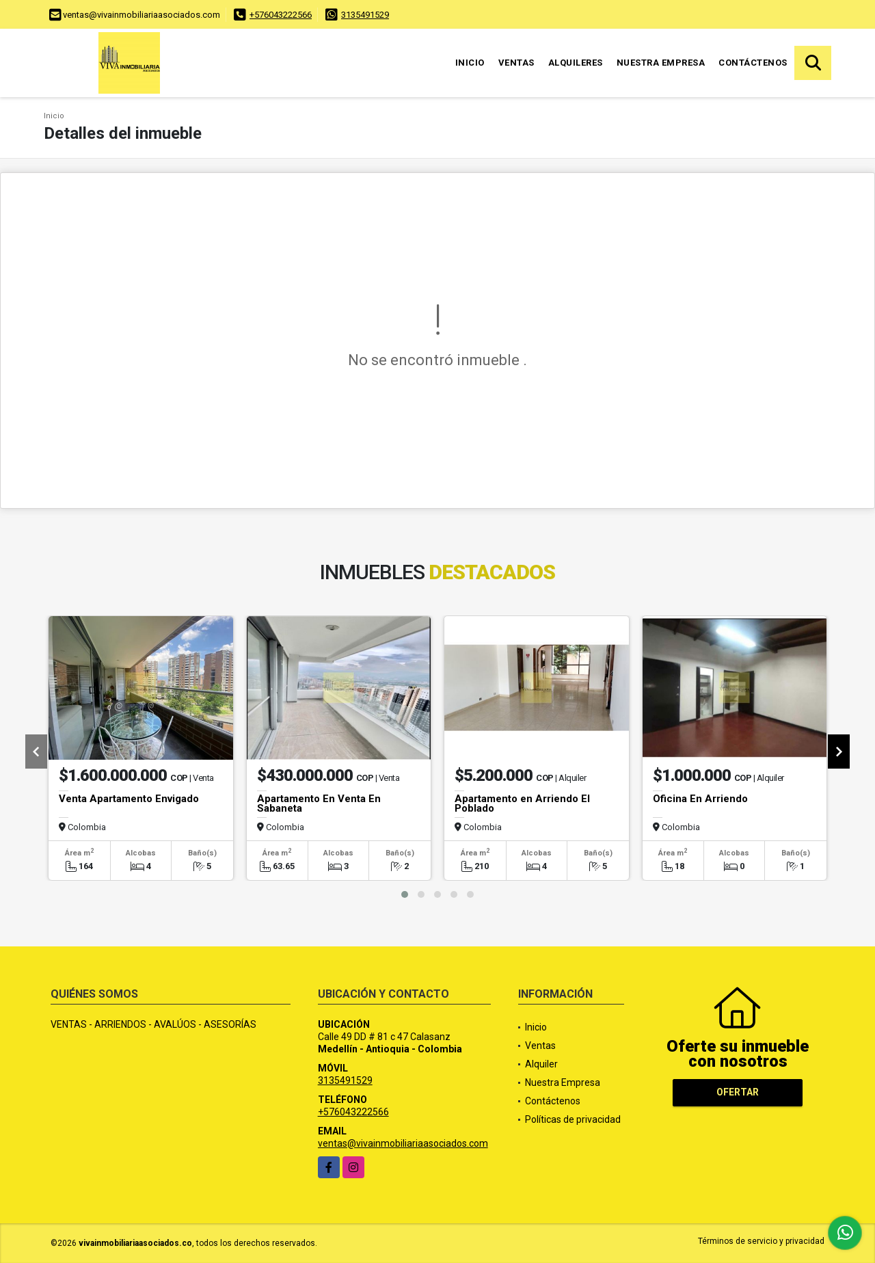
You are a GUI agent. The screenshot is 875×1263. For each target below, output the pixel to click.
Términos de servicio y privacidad (761, 1241)
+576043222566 (281, 15)
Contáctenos (753, 62)
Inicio (470, 62)
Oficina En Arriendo (700, 799)
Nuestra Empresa (661, 62)
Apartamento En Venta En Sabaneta (319, 803)
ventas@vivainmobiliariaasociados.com (403, 1143)
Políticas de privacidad (573, 1119)
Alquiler (541, 1064)
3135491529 (365, 15)
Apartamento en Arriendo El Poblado (522, 803)
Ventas (516, 62)
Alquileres (575, 62)
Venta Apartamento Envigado (129, 799)
